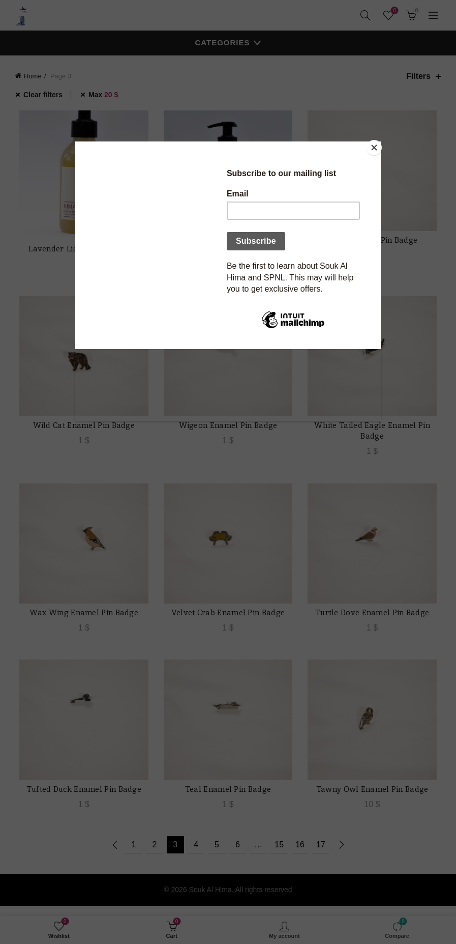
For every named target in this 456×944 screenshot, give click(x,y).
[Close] (378, 144)
